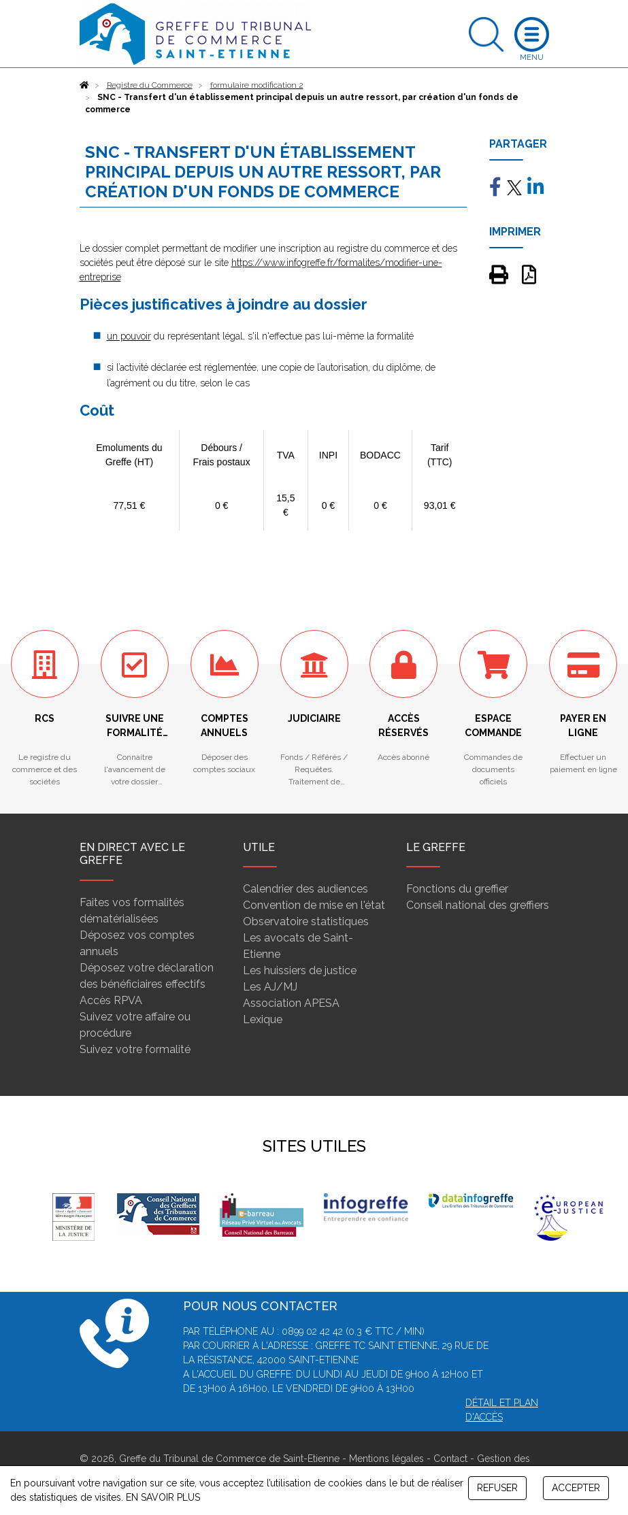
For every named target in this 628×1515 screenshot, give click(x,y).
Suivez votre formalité (135, 1049)
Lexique (262, 1019)
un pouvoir (129, 336)
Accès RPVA (111, 1000)
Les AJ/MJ (270, 986)
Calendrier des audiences (305, 888)
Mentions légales (386, 1458)
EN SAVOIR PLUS (163, 1497)
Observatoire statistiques (306, 921)
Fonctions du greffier (457, 888)
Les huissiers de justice (300, 970)
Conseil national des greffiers (477, 905)
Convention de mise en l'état (314, 905)
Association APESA (291, 1003)
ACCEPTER (576, 1487)
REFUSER (497, 1487)
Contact (450, 1458)
